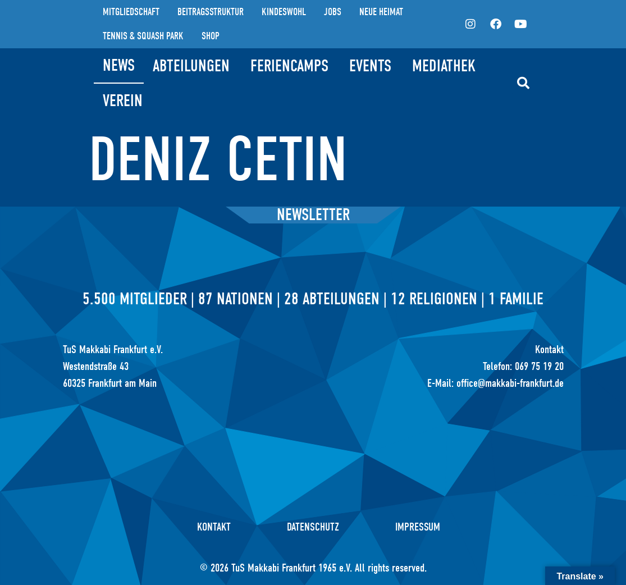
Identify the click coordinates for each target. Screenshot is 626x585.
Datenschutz (313, 526)
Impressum (417, 526)
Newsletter (313, 215)
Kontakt (214, 526)
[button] (523, 83)
